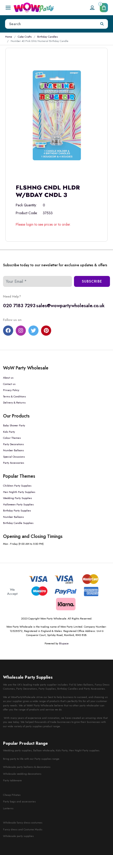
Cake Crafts (25, 37)
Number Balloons (13, 450)
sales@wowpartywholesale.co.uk (70, 305)
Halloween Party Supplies (18, 504)
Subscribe (92, 281)
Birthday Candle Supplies (18, 523)
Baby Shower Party (14, 425)
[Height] (51, 24)
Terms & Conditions (14, 396)
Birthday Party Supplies (17, 510)
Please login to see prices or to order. (43, 224)
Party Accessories (13, 463)
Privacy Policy (11, 390)
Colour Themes (12, 438)
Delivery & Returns (14, 402)
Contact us (9, 384)
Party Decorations (13, 444)
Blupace (64, 643)
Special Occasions (14, 457)
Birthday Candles (47, 37)
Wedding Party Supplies (17, 498)
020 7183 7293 (19, 305)
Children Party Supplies (17, 486)
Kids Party (9, 432)
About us (8, 378)
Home (8, 37)
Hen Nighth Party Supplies (19, 492)
